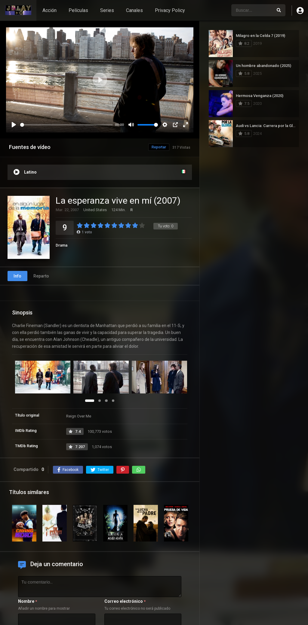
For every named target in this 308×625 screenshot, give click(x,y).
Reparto (41, 276)
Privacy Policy (170, 10)
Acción (49, 10)
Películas (78, 10)
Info (17, 276)
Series (107, 10)
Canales (134, 10)
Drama (61, 245)
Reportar (159, 147)
